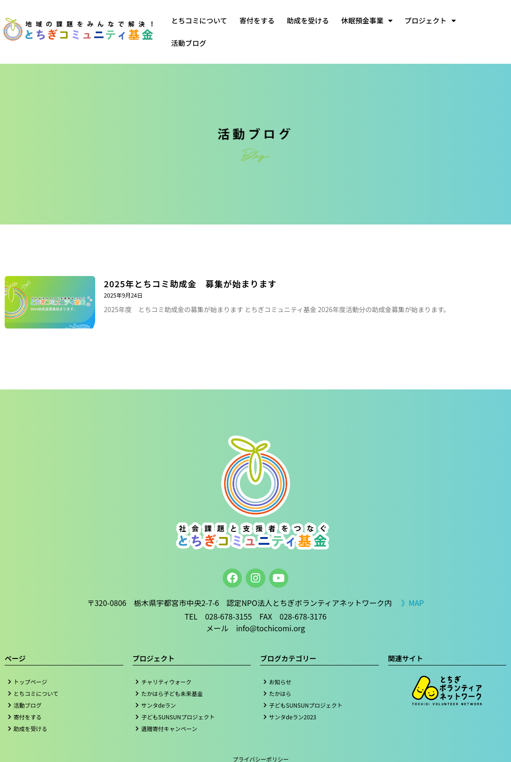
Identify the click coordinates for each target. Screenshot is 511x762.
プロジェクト (430, 21)
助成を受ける (308, 20)
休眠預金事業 (366, 21)
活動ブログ (188, 43)
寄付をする (257, 20)
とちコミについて (199, 20)
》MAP (412, 602)
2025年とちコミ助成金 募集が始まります (190, 283)
